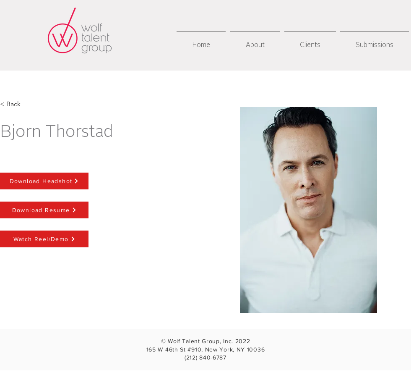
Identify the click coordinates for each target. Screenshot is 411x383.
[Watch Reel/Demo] (44, 239)
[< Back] (13, 104)
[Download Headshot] (44, 181)
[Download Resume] (44, 210)
